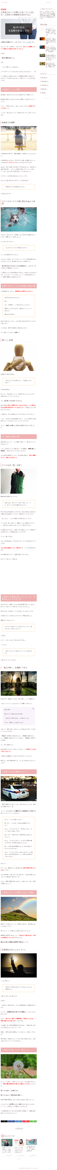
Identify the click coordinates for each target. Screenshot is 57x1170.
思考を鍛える (45, 81)
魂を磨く (44, 92)
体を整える (44, 77)
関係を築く (3, 9)
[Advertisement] (48, 108)
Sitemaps (48, 2)
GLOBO (4, 2)
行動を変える (45, 85)
